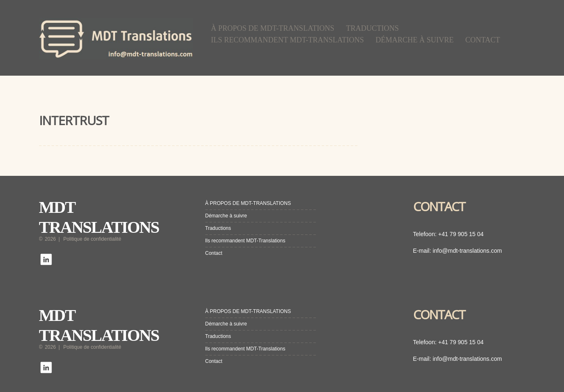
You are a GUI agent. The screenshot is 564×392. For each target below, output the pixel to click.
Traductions (372, 28)
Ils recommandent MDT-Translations (287, 40)
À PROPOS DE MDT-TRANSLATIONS (273, 28)
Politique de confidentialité (92, 239)
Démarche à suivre (415, 40)
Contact (482, 40)
